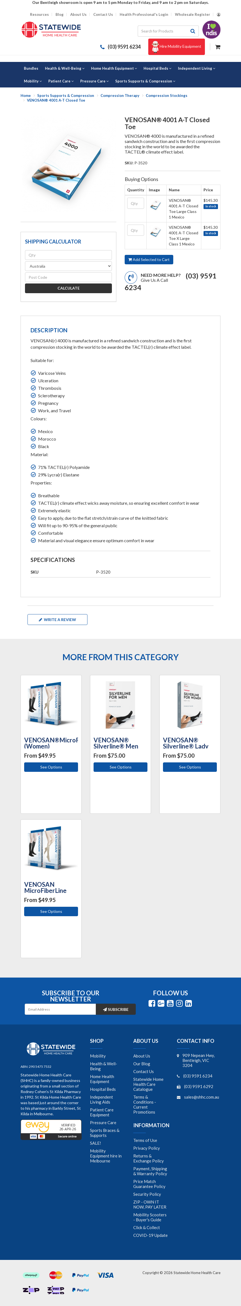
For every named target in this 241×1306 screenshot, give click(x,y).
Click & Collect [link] (146, 1227)
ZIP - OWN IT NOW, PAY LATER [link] (149, 1204)
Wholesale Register (192, 14)
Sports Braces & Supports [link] (104, 1133)
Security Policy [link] (147, 1194)
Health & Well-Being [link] (103, 1066)
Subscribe (116, 1009)
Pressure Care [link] (103, 1122)
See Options (51, 767)
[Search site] (193, 31)
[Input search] (162, 31)
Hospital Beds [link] (103, 1089)
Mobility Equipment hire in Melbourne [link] (106, 1155)
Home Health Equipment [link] (102, 1079)
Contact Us (103, 14)
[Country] (68, 266)
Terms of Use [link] (145, 1140)
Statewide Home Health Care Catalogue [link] (148, 1084)
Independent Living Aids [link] (101, 1099)
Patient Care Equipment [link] (102, 1112)
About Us (78, 14)
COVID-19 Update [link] (150, 1235)
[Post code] (68, 277)
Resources (39, 14)
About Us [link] (141, 1055)
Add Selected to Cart (149, 259)
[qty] (68, 255)
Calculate (68, 288)
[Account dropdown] (218, 14)
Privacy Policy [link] (146, 1148)
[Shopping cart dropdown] (217, 46)
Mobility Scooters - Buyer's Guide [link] (150, 1217)
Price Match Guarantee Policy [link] (149, 1184)
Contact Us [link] (143, 1071)
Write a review (57, 619)
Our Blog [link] (141, 1063)
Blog (60, 14)
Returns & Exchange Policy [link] (148, 1158)
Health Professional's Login (144, 14)
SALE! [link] (95, 1143)
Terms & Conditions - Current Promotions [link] (144, 1104)
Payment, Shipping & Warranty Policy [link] (150, 1171)
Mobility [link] (98, 1055)
